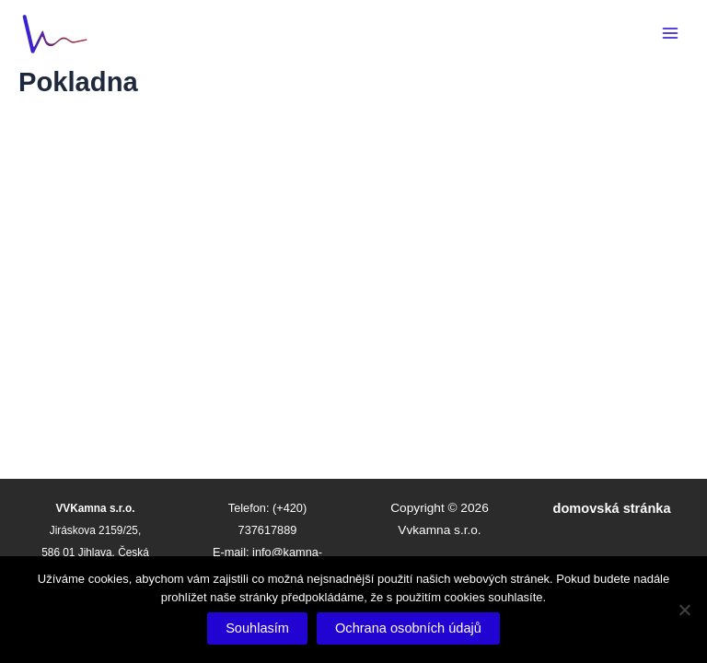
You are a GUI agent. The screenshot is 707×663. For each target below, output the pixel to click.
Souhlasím (257, 628)
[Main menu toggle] (670, 33)
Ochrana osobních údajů (408, 628)
